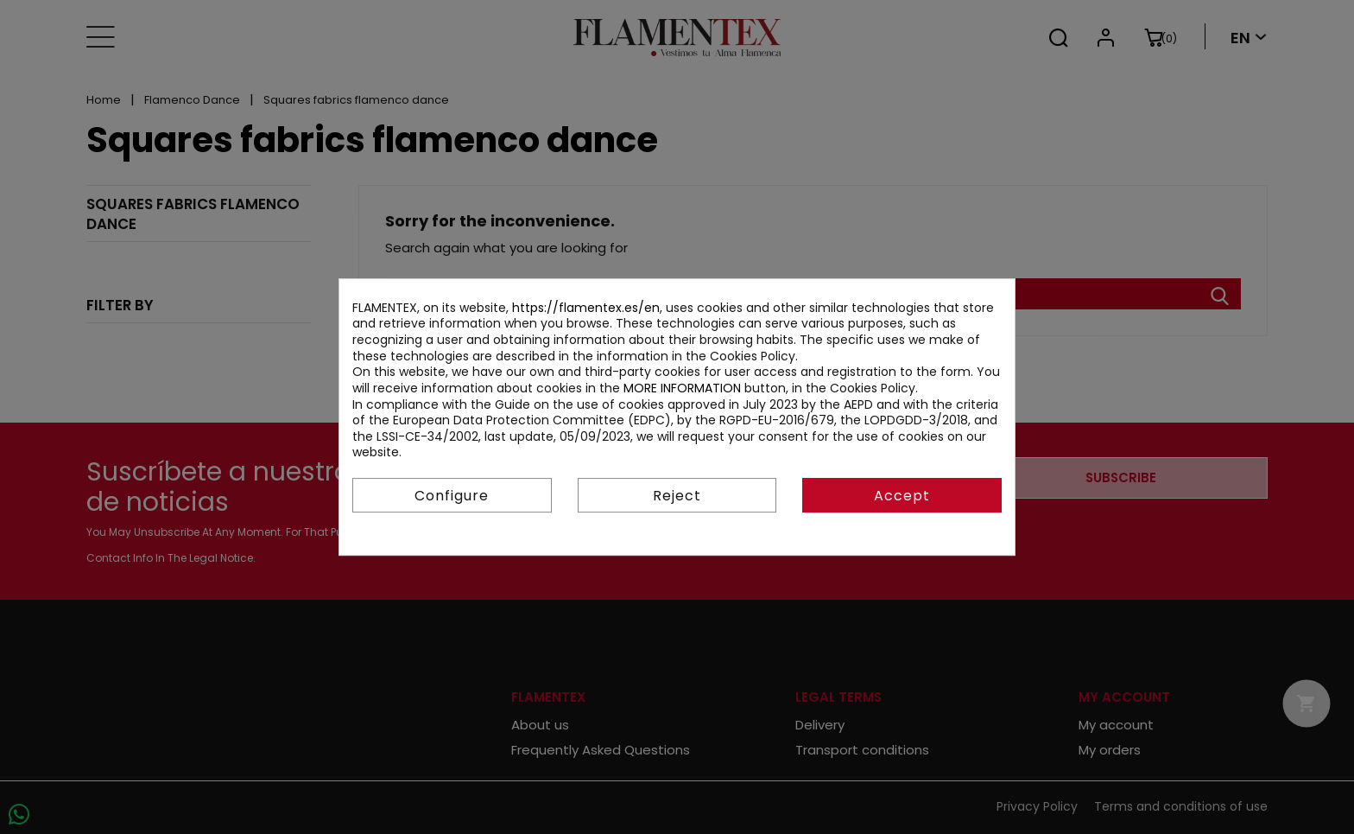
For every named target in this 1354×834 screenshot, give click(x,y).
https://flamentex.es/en (586, 307)
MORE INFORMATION (682, 388)
